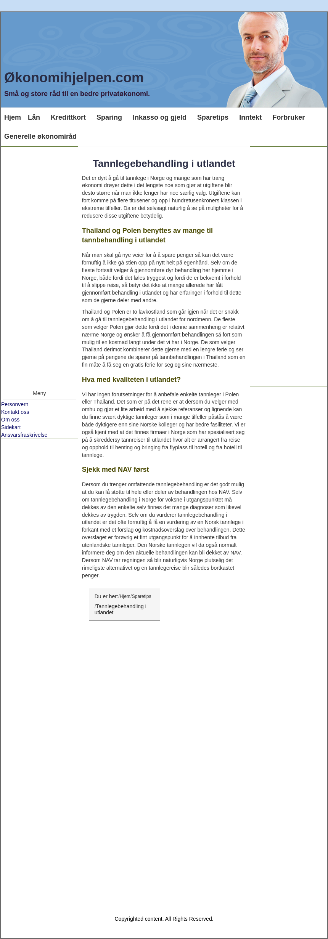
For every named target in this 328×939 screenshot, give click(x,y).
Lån (34, 117)
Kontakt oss (15, 412)
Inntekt (250, 117)
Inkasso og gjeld (160, 117)
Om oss (10, 420)
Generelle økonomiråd (40, 136)
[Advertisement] (39, 266)
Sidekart (11, 427)
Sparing (109, 117)
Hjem (12, 117)
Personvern (15, 404)
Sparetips (212, 117)
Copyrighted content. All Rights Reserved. (163, 919)
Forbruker (288, 117)
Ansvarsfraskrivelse (24, 435)
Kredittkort (68, 117)
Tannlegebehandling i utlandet (164, 163)
